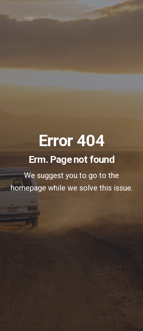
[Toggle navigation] (28, 20)
